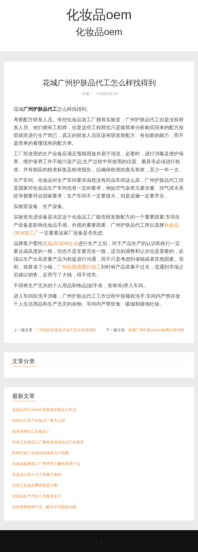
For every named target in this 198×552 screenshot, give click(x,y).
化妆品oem (99, 14)
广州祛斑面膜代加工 (79, 267)
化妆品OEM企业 (60, 243)
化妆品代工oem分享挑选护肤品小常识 (44, 409)
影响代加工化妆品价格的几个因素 (40, 453)
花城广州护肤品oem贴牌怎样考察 (156, 330)
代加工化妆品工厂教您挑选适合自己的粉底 (48, 442)
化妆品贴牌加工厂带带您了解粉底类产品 (46, 463)
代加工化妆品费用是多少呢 (35, 485)
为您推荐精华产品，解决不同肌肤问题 (44, 507)
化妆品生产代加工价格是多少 (36, 496)
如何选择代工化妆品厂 (31, 431)
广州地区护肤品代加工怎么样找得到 (66, 330)
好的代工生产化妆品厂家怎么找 (38, 420)
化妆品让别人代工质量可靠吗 (36, 474)
